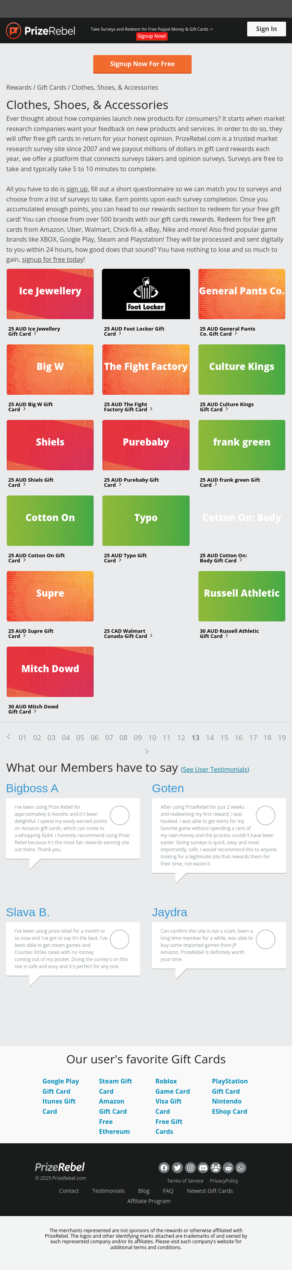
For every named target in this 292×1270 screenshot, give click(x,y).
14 (210, 737)
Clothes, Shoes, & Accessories (115, 87)
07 (109, 737)
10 (152, 737)
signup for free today (52, 259)
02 (37, 737)
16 (239, 737)
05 (80, 737)
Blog (144, 1190)
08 (124, 737)
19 (282, 737)
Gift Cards (51, 87)
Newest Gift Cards (210, 1190)
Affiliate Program (149, 1201)
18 (267, 737)
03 (52, 737)
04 (66, 737)
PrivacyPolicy (224, 1181)
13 (195, 737)
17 (253, 737)
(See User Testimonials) (215, 769)
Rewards (18, 87)
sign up (77, 189)
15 (224, 737)
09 (138, 737)
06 (95, 737)
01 (22, 737)
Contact (69, 1190)
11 (167, 737)
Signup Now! (152, 36)
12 (181, 737)
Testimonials (108, 1190)
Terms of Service (185, 1181)
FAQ (168, 1190)
